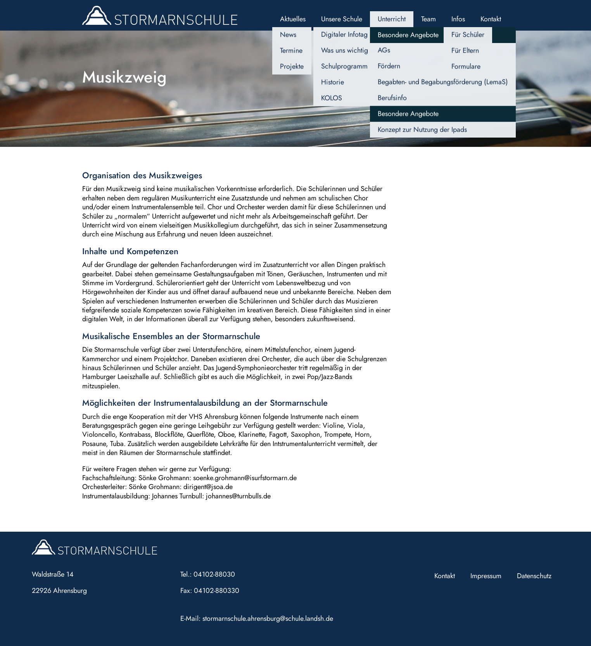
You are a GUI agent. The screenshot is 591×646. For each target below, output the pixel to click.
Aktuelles (293, 19)
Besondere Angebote (408, 35)
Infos (458, 19)
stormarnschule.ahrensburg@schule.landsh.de (267, 618)
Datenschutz (534, 576)
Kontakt (490, 19)
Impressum (485, 576)
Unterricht (392, 19)
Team (428, 19)
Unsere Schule (341, 19)
